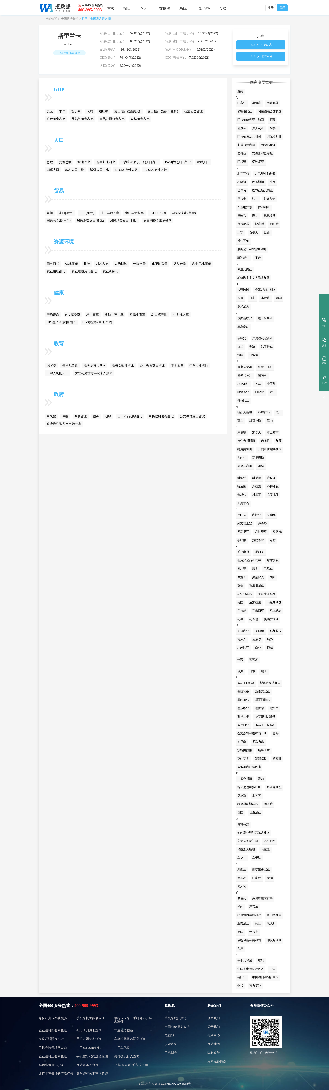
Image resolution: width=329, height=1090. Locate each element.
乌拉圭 (265, 849)
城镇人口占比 (99, 169)
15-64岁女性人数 (126, 169)
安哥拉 (241, 153)
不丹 (258, 257)
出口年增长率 (134, 213)
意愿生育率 (137, 314)
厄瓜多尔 (243, 326)
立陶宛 (271, 515)
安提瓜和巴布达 (262, 153)
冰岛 (273, 182)
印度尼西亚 (274, 940)
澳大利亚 (258, 128)
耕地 (87, 264)
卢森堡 (262, 523)
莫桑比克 (258, 577)
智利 (261, 960)
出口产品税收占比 (130, 416)
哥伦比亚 (243, 400)
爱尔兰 (241, 128)
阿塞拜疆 (273, 103)
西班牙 (256, 878)
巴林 (255, 215)
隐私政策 (213, 1052)
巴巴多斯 (270, 215)
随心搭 (204, 8)
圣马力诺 (258, 741)
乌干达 (256, 857)
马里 (240, 619)
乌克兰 (241, 857)
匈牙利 (241, 886)
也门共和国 (274, 915)
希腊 (270, 878)
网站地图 (213, 1044)
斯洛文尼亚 (262, 691)
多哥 (240, 298)
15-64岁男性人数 (155, 169)
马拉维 (241, 610)
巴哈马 (241, 215)
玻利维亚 (243, 257)
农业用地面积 (201, 264)
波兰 (255, 198)
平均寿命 (53, 314)
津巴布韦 (273, 432)
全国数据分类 (69, 18)
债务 (96, 416)
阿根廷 (241, 161)
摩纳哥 (241, 568)
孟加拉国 (255, 602)
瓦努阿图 (270, 841)
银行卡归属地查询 (89, 1030)
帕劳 (240, 659)
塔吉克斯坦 (274, 787)
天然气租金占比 (83, 119)
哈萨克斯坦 (244, 412)
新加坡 (241, 878)
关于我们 (213, 1026)
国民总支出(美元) (184, 213)
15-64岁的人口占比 (178, 162)
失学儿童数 (70, 365)
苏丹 (276, 733)
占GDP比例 (158, 213)
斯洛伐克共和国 (270, 683)
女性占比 (83, 162)
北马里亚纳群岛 (265, 173)
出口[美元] (87, 213)
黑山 (279, 412)
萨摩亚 (277, 758)
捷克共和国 (244, 449)
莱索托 (277, 531)
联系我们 (214, 1005)
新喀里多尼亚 (261, 869)
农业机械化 (110, 271)
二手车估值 (122, 1047)
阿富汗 (241, 103)
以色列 (241, 898)
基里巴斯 (258, 457)
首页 (111, 8)
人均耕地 (121, 264)
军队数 (51, 416)
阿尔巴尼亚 (268, 145)
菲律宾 (241, 338)
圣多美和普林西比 (249, 767)
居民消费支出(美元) (90, 220)
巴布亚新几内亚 (262, 190)
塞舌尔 (259, 708)
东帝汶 (265, 298)
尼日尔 (259, 630)
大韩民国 (243, 289)
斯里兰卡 (243, 716)
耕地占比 (102, 264)
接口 (127, 8)
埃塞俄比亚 (244, 111)
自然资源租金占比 (112, 119)
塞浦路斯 (261, 758)
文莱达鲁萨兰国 (247, 841)
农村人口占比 (74, 169)
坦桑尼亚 (255, 812)
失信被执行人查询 (126, 1056)
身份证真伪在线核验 (53, 1018)
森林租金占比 (140, 119)
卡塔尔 (241, 494)
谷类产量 (180, 264)
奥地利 (256, 103)
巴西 (267, 232)
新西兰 (241, 869)
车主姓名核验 (123, 1030)
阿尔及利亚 (274, 136)
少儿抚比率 (181, 314)
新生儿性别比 (105, 162)
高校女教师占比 (123, 365)
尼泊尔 (256, 639)
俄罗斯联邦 (244, 318)
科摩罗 (256, 494)
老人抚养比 (159, 314)
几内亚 (241, 457)
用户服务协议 (216, 1061)
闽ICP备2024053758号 (178, 1083)
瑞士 (264, 671)
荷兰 (240, 420)
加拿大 (256, 432)
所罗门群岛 (262, 699)
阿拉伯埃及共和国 (249, 136)
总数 (50, 162)
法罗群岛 (267, 346)
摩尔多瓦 (273, 560)
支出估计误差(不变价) (163, 111)
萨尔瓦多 (243, 758)
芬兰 (240, 346)
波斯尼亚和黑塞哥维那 (252, 249)
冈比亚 (259, 392)
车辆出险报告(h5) (51, 1065)
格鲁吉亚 (243, 392)
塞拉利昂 (243, 691)
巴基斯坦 (258, 182)
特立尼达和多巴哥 (249, 787)
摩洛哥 (241, 577)
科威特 (256, 478)
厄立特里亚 (265, 318)
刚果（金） (244, 375)
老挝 (273, 540)
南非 (258, 647)
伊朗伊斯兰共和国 (249, 940)
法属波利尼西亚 (262, 338)
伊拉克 (253, 932)
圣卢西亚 (243, 725)
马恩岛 (268, 568)
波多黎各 (270, 198)
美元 (50, 111)
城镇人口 (53, 169)
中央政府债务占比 (161, 416)
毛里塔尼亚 (256, 585)
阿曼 (273, 119)
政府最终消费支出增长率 (64, 424)
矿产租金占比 (56, 119)
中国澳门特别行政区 (265, 977)
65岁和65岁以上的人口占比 (140, 162)
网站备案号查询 (87, 1065)
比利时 (259, 224)
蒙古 (255, 568)
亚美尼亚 (243, 923)
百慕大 (253, 232)
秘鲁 (240, 585)
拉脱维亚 (258, 540)
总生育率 (92, 314)
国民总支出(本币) (59, 220)
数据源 (164, 8)
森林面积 (71, 264)
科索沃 (241, 478)
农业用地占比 (56, 271)
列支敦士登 (244, 523)
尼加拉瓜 (276, 630)
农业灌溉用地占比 (84, 271)
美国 (240, 602)
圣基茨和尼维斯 (265, 716)
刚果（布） (265, 366)
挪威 (270, 647)
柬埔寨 (241, 432)
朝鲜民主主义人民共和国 (253, 277)
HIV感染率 (72, 314)
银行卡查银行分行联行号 (56, 1073)
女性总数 (65, 162)
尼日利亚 (243, 630)
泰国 (240, 812)
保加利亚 (264, 207)
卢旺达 (241, 515)
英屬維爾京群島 (262, 898)
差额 (50, 213)
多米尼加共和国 (265, 289)
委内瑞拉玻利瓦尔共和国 (253, 832)
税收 (108, 416)
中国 (273, 968)
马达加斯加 (274, 602)
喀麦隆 (241, 486)
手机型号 (170, 1052)
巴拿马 (241, 190)
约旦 (258, 923)
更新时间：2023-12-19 (69, 53)
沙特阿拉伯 (244, 750)
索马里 (274, 708)
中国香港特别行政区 (250, 968)
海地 (270, 420)
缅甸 (273, 577)
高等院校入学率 (95, 365)
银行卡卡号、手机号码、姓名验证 (133, 1019)
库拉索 (256, 486)
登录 (282, 7)
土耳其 (256, 795)
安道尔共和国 (246, 145)
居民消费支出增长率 (157, 220)
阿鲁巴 (274, 128)
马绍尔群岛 (244, 594)
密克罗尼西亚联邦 (249, 560)
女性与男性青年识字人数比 (93, 373)
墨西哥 (259, 552)
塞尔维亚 (243, 708)
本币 (62, 111)
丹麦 (252, 298)
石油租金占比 (193, 111)
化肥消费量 (159, 264)
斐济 (252, 346)
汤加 (261, 778)
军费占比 (80, 416)
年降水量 (139, 264)
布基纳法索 (244, 207)
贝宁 (240, 232)
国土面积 (53, 264)
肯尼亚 (271, 478)
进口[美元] (66, 213)
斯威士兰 (264, 750)
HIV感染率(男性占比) (97, 322)
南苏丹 (241, 639)
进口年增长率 (109, 213)
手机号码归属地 (175, 1018)
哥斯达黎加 (244, 366)
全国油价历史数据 (177, 1026)
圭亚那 (271, 383)
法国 (240, 355)
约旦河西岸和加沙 (249, 915)
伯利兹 (274, 224)
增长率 (76, 111)
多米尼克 (243, 306)
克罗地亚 (273, 494)
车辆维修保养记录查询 (130, 1039)
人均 (90, 111)
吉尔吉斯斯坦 (246, 440)
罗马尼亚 (243, 531)
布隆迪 (241, 182)
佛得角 (253, 355)
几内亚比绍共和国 (270, 449)
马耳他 (253, 619)
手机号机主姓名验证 (90, 1018)
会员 (222, 8)
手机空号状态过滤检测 (92, 1056)
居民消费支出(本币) (123, 220)
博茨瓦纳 (243, 240)
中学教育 (177, 365)
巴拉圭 (241, 198)
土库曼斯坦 (244, 778)
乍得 (240, 985)
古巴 (273, 392)
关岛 (258, 383)
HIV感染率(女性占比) (61, 322)
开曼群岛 (243, 503)
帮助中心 (213, 1035)
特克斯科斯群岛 (247, 804)
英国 (240, 932)
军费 (65, 416)
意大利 (271, 923)
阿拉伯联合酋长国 (270, 111)
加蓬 (279, 440)
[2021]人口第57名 (260, 56)
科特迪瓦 (273, 486)
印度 (240, 948)
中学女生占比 (198, 365)
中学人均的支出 (58, 373)
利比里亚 (261, 531)
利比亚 (256, 515)
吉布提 (265, 440)
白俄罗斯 (243, 224)
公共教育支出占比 (152, 365)
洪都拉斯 (255, 420)
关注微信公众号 (262, 1005)
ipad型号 (170, 1044)
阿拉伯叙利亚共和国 (250, 119)
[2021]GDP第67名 (260, 44)
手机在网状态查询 (89, 1039)
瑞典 (240, 671)
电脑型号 (170, 1035)
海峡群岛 (264, 412)
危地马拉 (243, 824)
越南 (240, 91)
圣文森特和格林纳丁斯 (252, 733)
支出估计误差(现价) (128, 111)
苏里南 (241, 741)
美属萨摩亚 (271, 619)
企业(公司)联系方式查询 (131, 1065)
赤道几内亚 (244, 269)
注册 (271, 7)
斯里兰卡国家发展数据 (96, 18)
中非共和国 (244, 960)
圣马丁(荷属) (245, 683)
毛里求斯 (243, 552)
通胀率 (103, 111)
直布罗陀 (255, 985)
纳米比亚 (243, 647)
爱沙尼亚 (258, 161)
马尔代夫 (276, 610)
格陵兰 (262, 375)
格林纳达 (243, 383)
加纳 (261, 466)
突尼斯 (241, 795)
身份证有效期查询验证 (92, 1073)
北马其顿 (243, 173)
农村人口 (203, 162)
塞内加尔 (243, 699)
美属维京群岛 (267, 594)
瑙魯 (270, 639)
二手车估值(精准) (88, 1047)
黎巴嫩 (241, 540)
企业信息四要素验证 (53, 1030)
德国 (279, 298)
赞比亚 (241, 977)
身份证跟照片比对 (51, 1039)
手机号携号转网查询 (53, 1047)
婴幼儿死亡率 (114, 314)
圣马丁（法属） (265, 725)
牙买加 (253, 906)
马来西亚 (258, 610)
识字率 (51, 365)
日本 (252, 671)
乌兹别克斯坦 (246, 849)
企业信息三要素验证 (53, 1056)
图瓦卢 (268, 804)
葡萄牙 (253, 659)
